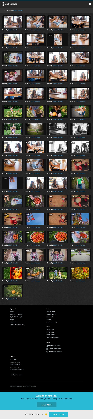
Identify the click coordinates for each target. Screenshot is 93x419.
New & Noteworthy (51, 322)
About (12, 311)
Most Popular (50, 317)
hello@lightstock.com (16, 375)
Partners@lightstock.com (17, 370)
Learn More (46, 404)
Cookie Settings (50, 334)
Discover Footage (51, 314)
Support (12, 319)
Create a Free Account (16, 314)
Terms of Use (50, 329)
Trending (48, 319)
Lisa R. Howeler (18, 10)
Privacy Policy (50, 332)
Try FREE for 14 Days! (16, 317)
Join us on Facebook (55, 348)
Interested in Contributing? (17, 324)
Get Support (13, 359)
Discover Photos (50, 311)
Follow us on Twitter (54, 345)
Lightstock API (14, 322)
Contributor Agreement (52, 337)
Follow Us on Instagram (55, 351)
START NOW (58, 414)
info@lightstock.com (15, 364)
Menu (89, 4)
